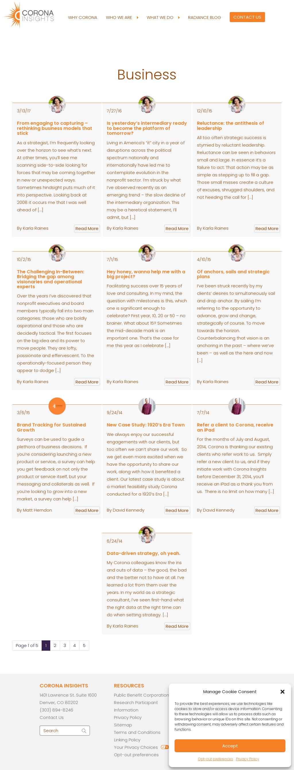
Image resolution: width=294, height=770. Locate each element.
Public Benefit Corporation (141, 695)
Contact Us (247, 17)
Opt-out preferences (215, 759)
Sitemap (123, 725)
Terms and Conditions (137, 732)
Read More (87, 228)
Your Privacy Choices (136, 747)
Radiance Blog (204, 17)
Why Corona (82, 17)
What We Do (163, 17)
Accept (230, 746)
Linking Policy (127, 740)
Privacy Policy (247, 759)
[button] (282, 692)
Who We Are (122, 17)
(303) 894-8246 (56, 710)
